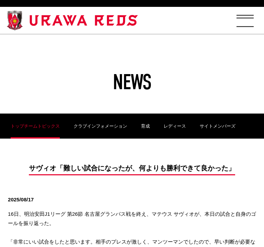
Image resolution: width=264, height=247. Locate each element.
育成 (145, 126)
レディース (175, 126)
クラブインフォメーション (100, 126)
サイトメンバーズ (217, 126)
